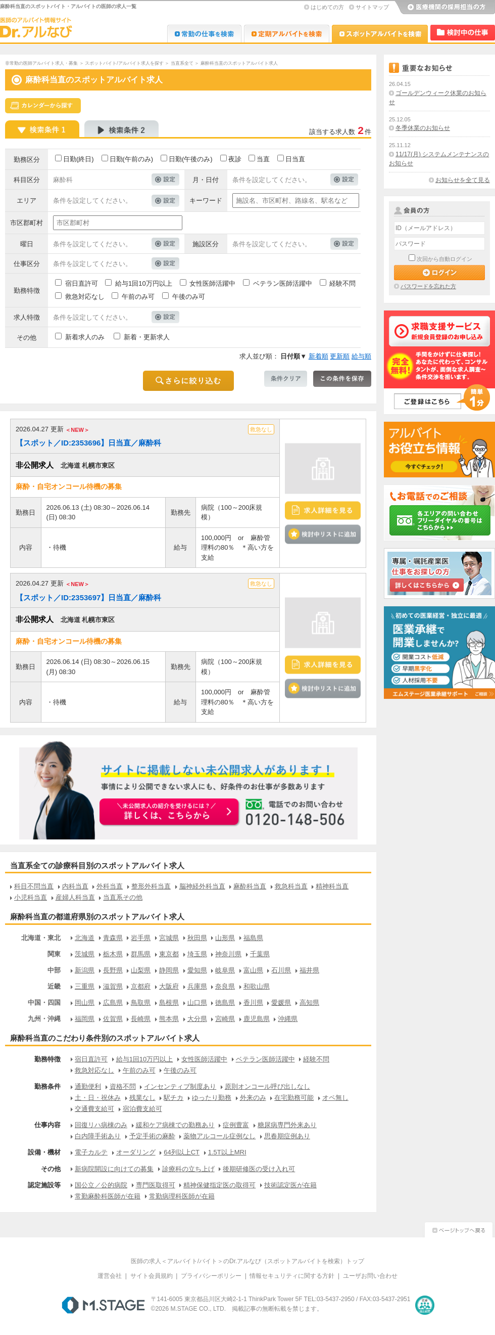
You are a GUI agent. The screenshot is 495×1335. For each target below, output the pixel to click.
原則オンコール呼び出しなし (267, 1086)
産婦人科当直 (75, 897)
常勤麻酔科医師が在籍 (107, 1196)
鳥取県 (141, 1002)
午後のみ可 (188, 296)
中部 (54, 970)
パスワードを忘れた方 (428, 286)
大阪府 (169, 986)
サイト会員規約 (151, 1275)
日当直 (295, 159)
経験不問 (342, 283)
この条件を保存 (342, 379)
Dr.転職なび (204, 33)
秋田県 (197, 938)
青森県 (113, 938)
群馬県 (141, 954)
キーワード (205, 200)
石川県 (281, 970)
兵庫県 (197, 986)
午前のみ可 (138, 296)
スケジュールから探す (43, 105)
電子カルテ (91, 1152)
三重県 (84, 986)
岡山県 (84, 1002)
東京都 (169, 954)
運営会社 (109, 1275)
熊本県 (169, 1018)
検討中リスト (462, 32)
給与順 (361, 356)
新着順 (318, 356)
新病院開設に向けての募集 (114, 1169)
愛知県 (197, 970)
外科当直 (109, 886)
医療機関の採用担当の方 (444, 7)
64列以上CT (182, 1152)
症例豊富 (236, 1125)
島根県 (169, 1002)
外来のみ (253, 1097)
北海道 (84, 938)
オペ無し (335, 1097)
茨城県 (84, 954)
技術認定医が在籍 (290, 1185)
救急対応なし (85, 296)
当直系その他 (122, 897)
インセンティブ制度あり (180, 1086)
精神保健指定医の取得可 (219, 1185)
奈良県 (225, 986)
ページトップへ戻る (458, 1228)
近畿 (54, 986)
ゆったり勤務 (211, 1097)
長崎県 (141, 1018)
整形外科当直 (151, 886)
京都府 (141, 986)
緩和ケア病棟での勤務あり (175, 1125)
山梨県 (141, 970)
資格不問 (123, 1086)
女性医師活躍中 (212, 283)
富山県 (253, 970)
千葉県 (260, 954)
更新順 (340, 356)
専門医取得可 (155, 1185)
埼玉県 (197, 954)
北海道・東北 (41, 938)
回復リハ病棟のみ (101, 1125)
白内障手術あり (98, 1136)
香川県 (253, 1002)
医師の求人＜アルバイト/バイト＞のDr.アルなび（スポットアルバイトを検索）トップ (248, 1261)
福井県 (309, 970)
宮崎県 (225, 1018)
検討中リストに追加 (323, 534)
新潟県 (84, 970)
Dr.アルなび (286, 33)
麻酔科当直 (249, 886)
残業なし (142, 1097)
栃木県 (113, 954)
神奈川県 (228, 954)
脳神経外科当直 (202, 886)
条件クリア (285, 379)
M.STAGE (103, 1305)
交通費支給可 (94, 1108)
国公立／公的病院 (101, 1185)
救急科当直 (291, 886)
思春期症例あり (287, 1136)
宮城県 (169, 938)
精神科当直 (332, 886)
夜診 (234, 159)
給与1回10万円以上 (143, 283)
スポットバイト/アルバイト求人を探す (124, 63)
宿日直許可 (81, 283)
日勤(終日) (78, 159)
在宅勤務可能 (294, 1097)
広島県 (113, 1002)
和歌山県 (256, 986)
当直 (263, 159)
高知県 (309, 1002)
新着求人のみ (85, 337)
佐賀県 (113, 1018)
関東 (54, 954)
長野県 (113, 970)
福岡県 (84, 1018)
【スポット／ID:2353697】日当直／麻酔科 (88, 597)
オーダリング (136, 1152)
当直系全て (182, 63)
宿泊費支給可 (142, 1108)
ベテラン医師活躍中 (282, 283)
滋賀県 (113, 986)
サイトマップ (372, 7)
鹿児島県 (256, 1018)
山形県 (225, 938)
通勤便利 (88, 1086)
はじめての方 (327, 7)
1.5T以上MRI (227, 1152)
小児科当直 (30, 897)
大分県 (197, 1018)
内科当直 (75, 886)
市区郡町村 (26, 223)
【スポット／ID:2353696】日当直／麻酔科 (88, 442)
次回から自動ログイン (444, 259)
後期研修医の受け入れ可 (259, 1169)
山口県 (197, 1002)
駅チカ (173, 1097)
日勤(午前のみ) (132, 159)
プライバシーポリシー (211, 1275)
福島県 (253, 938)
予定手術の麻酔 (152, 1136)
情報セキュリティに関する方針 (292, 1275)
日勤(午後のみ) (191, 159)
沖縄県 (288, 1018)
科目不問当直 (34, 886)
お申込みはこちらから (169, 812)
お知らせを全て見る (462, 180)
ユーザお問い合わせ (370, 1275)
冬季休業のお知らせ (422, 127)
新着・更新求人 (147, 337)
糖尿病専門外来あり (287, 1125)
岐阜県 (225, 970)
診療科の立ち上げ (188, 1169)
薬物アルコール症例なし (219, 1136)
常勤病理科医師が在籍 (182, 1196)
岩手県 (141, 938)
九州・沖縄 (44, 1018)
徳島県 (225, 1002)
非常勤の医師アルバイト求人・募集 (41, 63)
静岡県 (169, 970)
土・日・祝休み (98, 1097)
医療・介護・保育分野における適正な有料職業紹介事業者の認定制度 (424, 1305)
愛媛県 (281, 1002)
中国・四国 (44, 1002)
